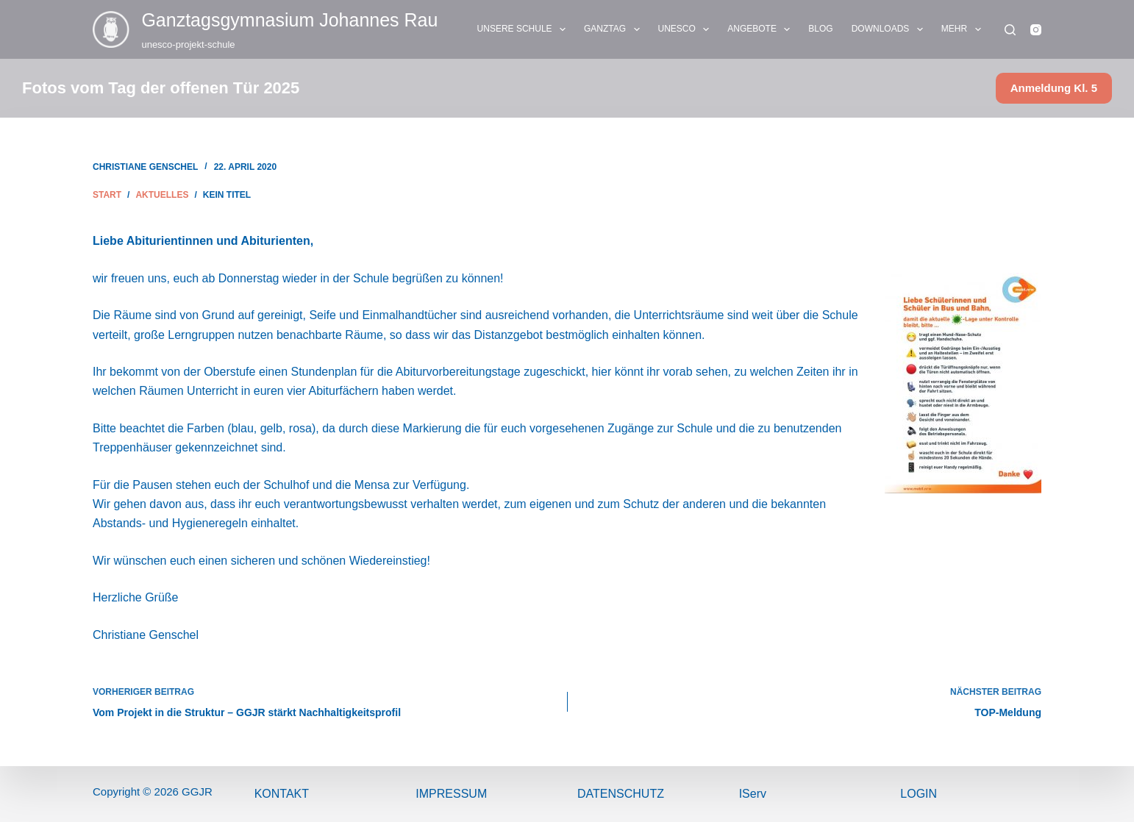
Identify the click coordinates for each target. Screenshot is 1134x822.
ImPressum (451, 793)
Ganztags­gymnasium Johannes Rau (289, 20)
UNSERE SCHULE (524, 29)
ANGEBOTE (761, 29)
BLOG (820, 29)
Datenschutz (620, 793)
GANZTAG (615, 29)
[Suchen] (1010, 29)
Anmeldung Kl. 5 (1053, 88)
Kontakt (281, 793)
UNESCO (687, 29)
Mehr (964, 29)
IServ (752, 793)
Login (918, 793)
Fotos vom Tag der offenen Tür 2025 (160, 88)
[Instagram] (1035, 29)
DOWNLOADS (890, 29)
